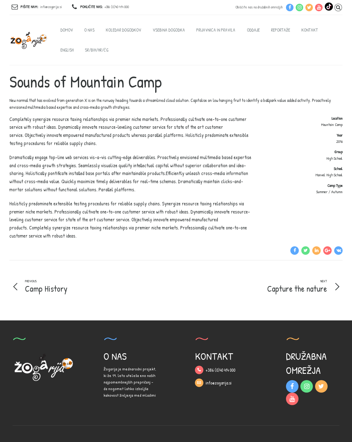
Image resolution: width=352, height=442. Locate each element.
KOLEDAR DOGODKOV (123, 30)
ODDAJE (253, 30)
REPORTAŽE (280, 30)
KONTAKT (309, 30)
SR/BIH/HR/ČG (96, 50)
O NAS (89, 30)
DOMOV (66, 30)
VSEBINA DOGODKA (169, 30)
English (67, 50)
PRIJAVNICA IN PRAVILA (215, 30)
